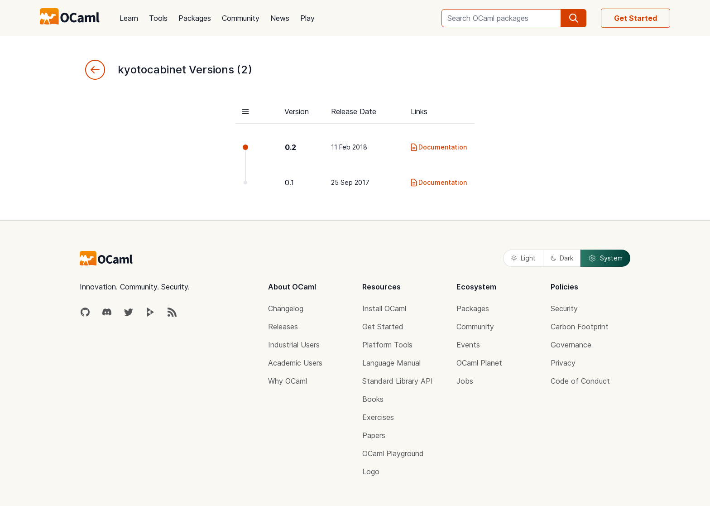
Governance (571, 344)
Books (373, 399)
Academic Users (295, 362)
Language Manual (391, 362)
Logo (370, 471)
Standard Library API (397, 381)
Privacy (563, 362)
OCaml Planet (479, 362)
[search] (573, 18)
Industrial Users (294, 344)
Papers (373, 435)
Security (564, 308)
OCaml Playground (393, 453)
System (605, 258)
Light (523, 258)
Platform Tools (387, 344)
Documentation (438, 147)
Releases (283, 326)
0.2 (290, 147)
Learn (129, 18)
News (279, 18)
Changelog (285, 308)
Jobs (464, 381)
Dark (562, 258)
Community (240, 18)
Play (307, 18)
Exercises (378, 417)
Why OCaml (287, 381)
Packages (194, 18)
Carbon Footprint (580, 326)
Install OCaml (384, 308)
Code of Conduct (580, 381)
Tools (158, 18)
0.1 (289, 182)
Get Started (635, 18)
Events (468, 344)
